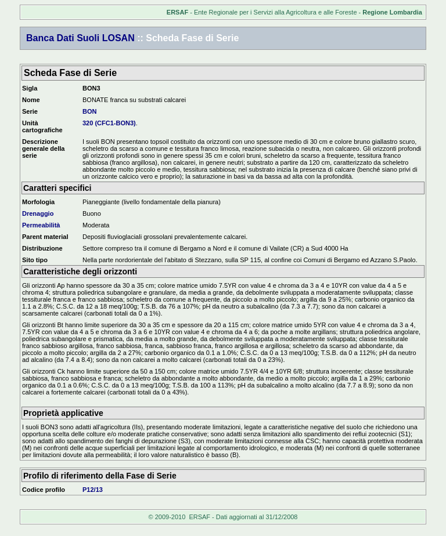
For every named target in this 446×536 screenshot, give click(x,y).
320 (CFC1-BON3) (109, 122)
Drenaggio (37, 213)
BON (89, 111)
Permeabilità (41, 225)
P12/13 (92, 489)
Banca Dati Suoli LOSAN (80, 38)
